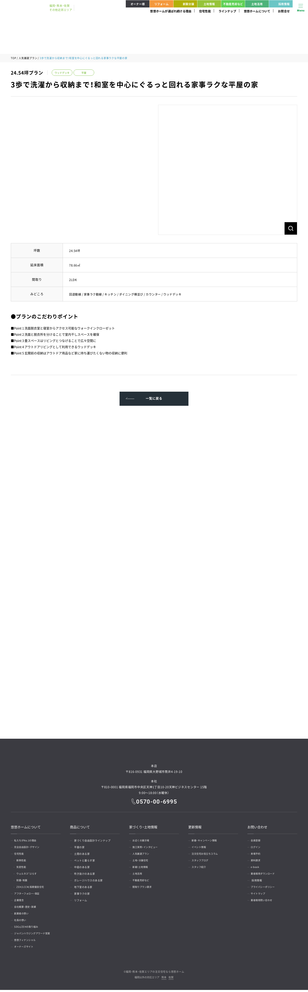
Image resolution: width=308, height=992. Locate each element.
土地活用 (257, 4)
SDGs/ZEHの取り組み (28, 929)
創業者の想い (23, 916)
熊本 (163, 979)
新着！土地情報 (141, 869)
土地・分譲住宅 (141, 862)
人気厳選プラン (28, 58)
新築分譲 (184, 4)
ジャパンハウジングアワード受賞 (34, 935)
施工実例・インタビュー (147, 849)
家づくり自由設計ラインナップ (92, 843)
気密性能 (23, 869)
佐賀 (171, 979)
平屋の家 (79, 849)
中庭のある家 (82, 869)
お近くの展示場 (142, 843)
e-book (256, 869)
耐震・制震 (24, 882)
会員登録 (257, 843)
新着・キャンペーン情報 (206, 843)
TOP (13, 58)
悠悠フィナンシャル (26, 942)
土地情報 (209, 4)
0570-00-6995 (157, 803)
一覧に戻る (154, 399)
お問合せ (284, 11)
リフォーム (161, 4)
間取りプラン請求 (143, 889)
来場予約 (257, 856)
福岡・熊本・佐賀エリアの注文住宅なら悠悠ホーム (155, 974)
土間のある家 (82, 856)
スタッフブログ (201, 862)
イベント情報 (200, 849)
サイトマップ (259, 896)
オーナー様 (138, 4)
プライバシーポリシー (264, 889)
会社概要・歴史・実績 (26, 909)
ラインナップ (227, 11)
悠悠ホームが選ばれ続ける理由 (170, 11)
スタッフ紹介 (200, 869)
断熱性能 (23, 862)
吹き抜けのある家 (84, 876)
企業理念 (20, 902)
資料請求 (257, 862)
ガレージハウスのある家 (88, 882)
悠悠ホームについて (257, 11)
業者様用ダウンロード (264, 876)
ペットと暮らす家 (84, 862)
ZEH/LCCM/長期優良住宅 (33, 889)
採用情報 (280, 4)
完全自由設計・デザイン (28, 849)
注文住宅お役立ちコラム (206, 856)
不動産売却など (233, 4)
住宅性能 (205, 11)
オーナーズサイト (25, 949)
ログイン (257, 849)
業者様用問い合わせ (263, 902)
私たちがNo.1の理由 (27, 843)
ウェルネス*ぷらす (29, 876)
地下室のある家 (83, 889)
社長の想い (21, 922)
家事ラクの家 (82, 896)
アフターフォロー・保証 (28, 896)
